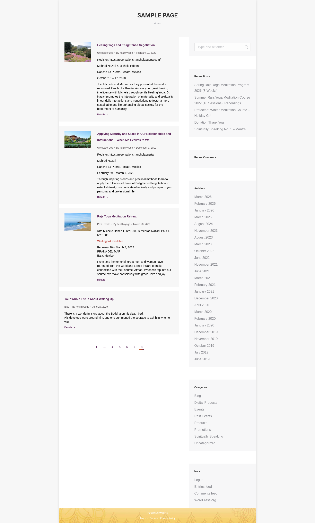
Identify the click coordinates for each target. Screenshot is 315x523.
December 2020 (206, 298)
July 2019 (201, 352)
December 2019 (206, 332)
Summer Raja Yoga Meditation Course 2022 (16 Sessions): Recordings (222, 100)
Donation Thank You (209, 122)
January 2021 (204, 291)
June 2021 (202, 271)
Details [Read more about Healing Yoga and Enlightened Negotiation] (101, 114)
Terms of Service (149, 518)
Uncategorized (105, 52)
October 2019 (204, 345)
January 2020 (204, 325)
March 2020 (203, 312)
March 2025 (203, 217)
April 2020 (201, 305)
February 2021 (205, 285)
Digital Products (205, 402)
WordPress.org (205, 500)
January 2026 (204, 210)
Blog (66, 306)
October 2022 (204, 251)
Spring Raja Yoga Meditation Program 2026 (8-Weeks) (221, 87)
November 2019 (206, 339)
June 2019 (202, 359)
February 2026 (205, 203)
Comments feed (206, 493)
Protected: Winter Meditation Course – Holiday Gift (222, 112)
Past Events (103, 224)
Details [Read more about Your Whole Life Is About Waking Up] (68, 327)
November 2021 (206, 264)
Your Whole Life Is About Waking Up (89, 299)
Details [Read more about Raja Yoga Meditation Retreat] (101, 279)
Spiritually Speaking (208, 436)
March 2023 (203, 244)
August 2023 (203, 237)
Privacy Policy (167, 518)
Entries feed (203, 486)
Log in (198, 480)
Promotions (202, 429)
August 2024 (203, 224)
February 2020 (205, 318)
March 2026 (203, 197)
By (124, 52)
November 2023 (206, 230)
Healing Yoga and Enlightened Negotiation (126, 45)
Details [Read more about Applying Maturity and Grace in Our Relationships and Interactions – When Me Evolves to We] (101, 197)
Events (199, 409)
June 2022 (202, 257)
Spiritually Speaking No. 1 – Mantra (220, 129)
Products (200, 423)
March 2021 (203, 278)
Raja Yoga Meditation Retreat (117, 216)
